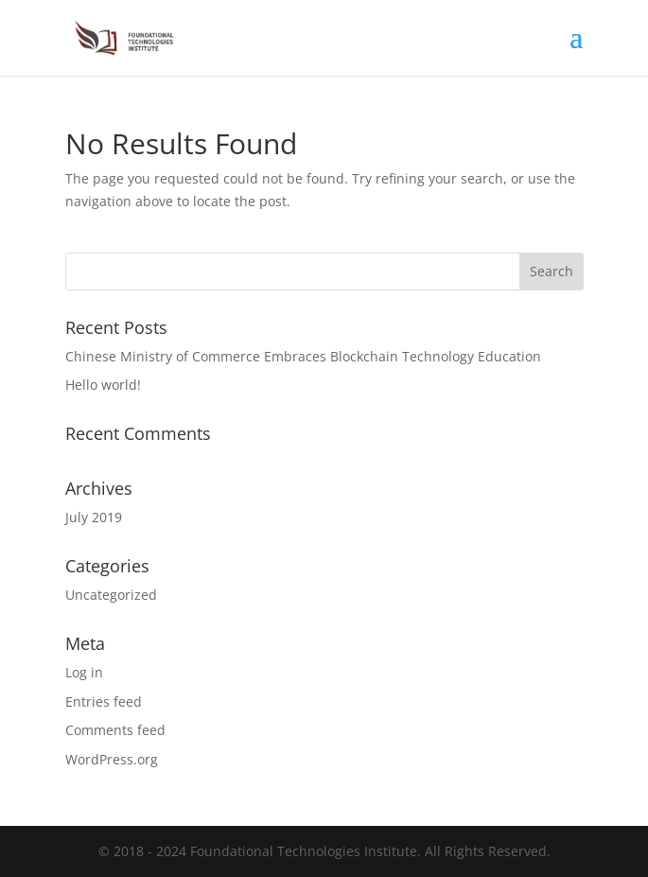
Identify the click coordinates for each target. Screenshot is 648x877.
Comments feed (115, 730)
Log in (84, 672)
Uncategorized (111, 595)
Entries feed (103, 701)
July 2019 (93, 517)
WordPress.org (111, 759)
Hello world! (103, 385)
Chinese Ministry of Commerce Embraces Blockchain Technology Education (303, 356)
